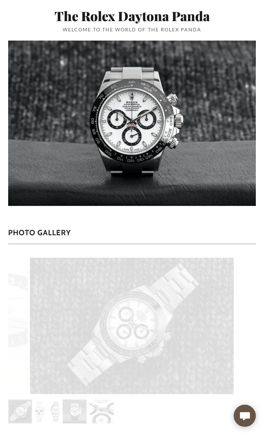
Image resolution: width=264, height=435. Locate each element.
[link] (132, 19)
